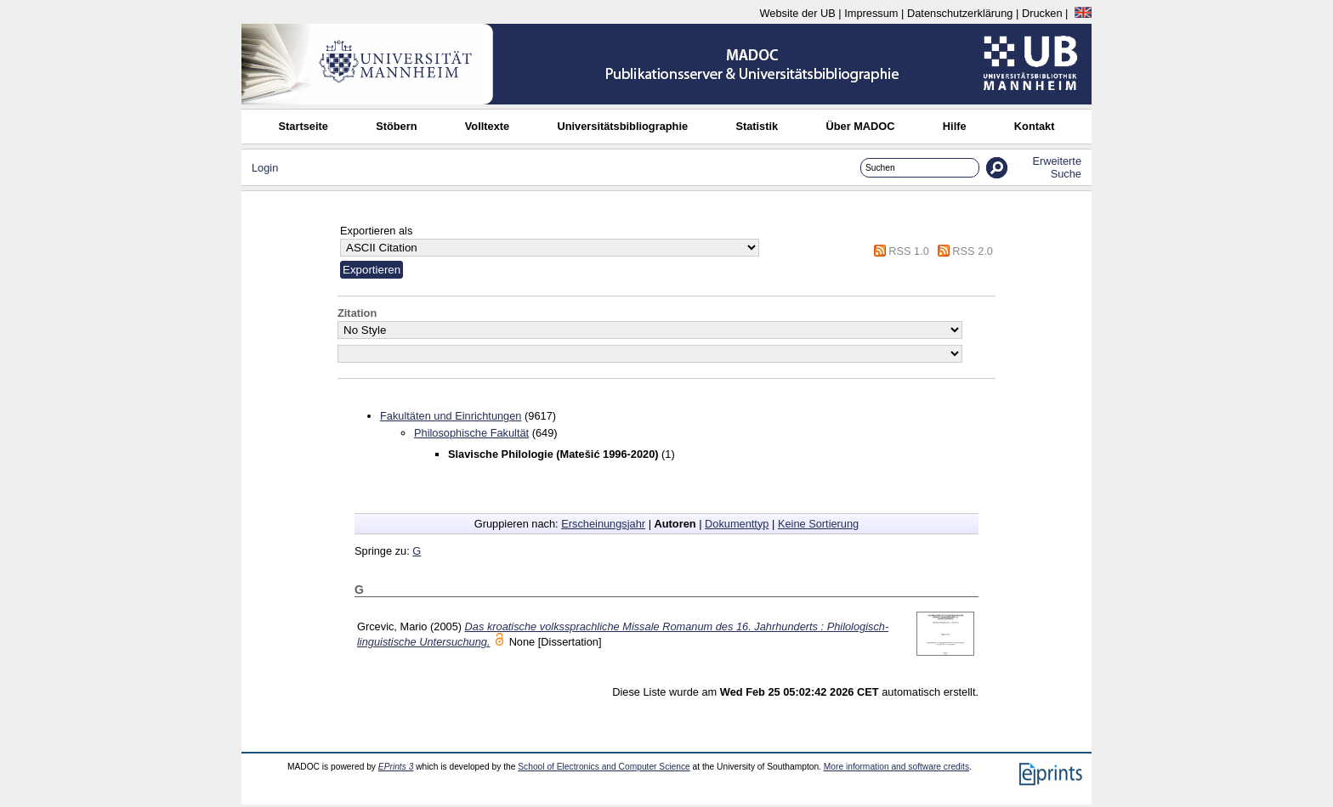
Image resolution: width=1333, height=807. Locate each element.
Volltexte (487, 126)
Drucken (1042, 13)
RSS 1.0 (908, 251)
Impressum (871, 13)
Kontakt (1034, 126)
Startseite (303, 126)
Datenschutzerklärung (960, 13)
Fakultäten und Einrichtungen (450, 415)
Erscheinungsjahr (603, 523)
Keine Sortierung (818, 523)
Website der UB (797, 13)
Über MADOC (859, 126)
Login (265, 167)
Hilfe (955, 126)
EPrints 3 (396, 766)
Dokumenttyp (737, 523)
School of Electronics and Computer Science (604, 766)
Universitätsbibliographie (622, 126)
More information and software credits (896, 766)
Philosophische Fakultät (471, 432)
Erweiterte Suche (1056, 167)
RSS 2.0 (972, 251)
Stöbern (396, 126)
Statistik (756, 126)
